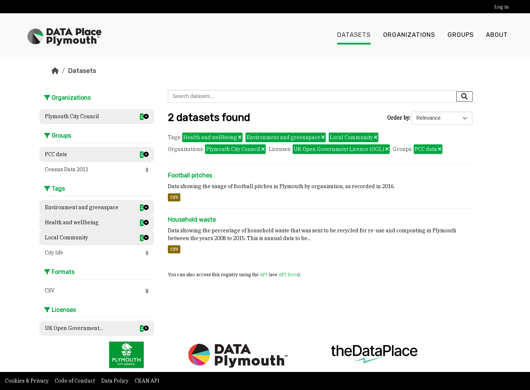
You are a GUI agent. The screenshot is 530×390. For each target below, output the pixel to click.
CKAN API (147, 380)
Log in (501, 7)
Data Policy (115, 380)
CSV (174, 197)
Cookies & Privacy (27, 380)
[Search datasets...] (312, 96)
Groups (461, 35)
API (264, 274)
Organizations (409, 35)
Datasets (354, 35)
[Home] (55, 70)
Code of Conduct (75, 380)
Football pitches (190, 175)
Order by (398, 118)
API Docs (288, 274)
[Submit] (464, 96)
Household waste (192, 219)
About (497, 35)
